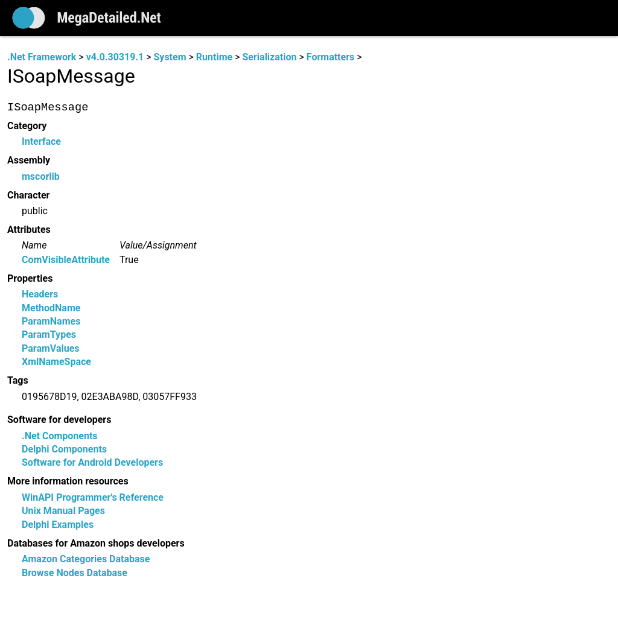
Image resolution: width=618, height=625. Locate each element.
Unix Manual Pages (63, 511)
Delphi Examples (58, 524)
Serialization (269, 57)
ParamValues (51, 348)
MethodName (51, 308)
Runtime (214, 57)
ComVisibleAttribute (66, 259)
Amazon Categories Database (86, 559)
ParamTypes (49, 335)
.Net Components (60, 436)
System (169, 57)
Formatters (330, 57)
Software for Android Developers (92, 463)
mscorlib (41, 176)
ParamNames (51, 322)
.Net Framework (41, 57)
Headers (40, 294)
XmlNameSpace (56, 362)
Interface (41, 142)
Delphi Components (64, 449)
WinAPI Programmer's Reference (93, 497)
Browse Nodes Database (74, 573)
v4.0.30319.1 (115, 57)
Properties (30, 278)
